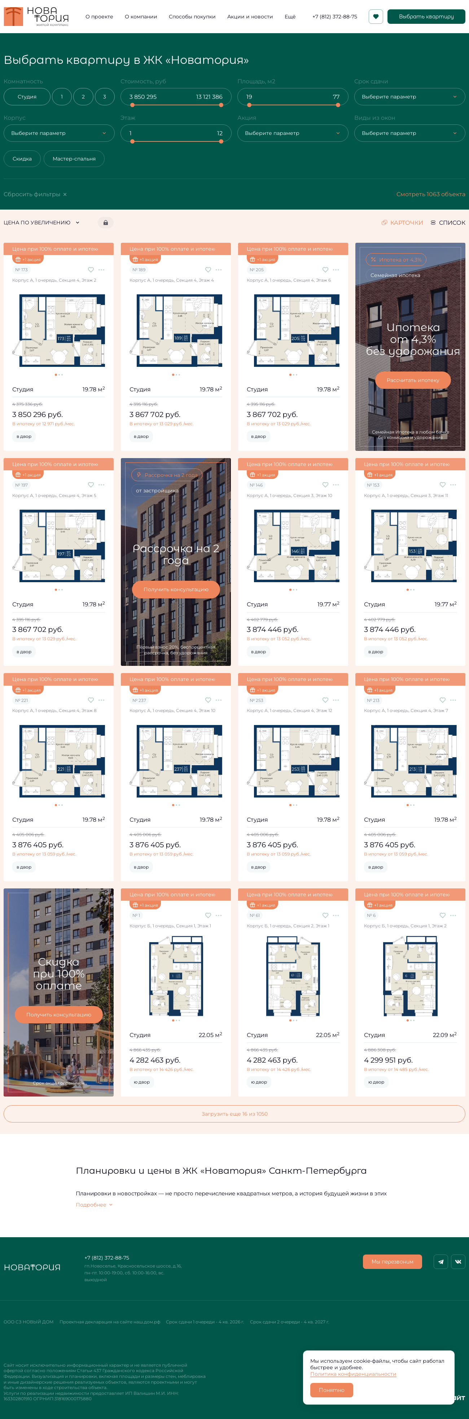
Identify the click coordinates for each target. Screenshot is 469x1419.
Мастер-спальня (74, 158)
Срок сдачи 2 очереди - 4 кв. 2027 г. (289, 1321)
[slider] (132, 105)
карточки (402, 222)
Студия (27, 96)
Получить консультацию (176, 589)
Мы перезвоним (392, 1261)
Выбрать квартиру (426, 16)
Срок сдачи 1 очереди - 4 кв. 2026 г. (205, 1321)
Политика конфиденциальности (353, 1373)
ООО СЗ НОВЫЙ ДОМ (29, 1321)
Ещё (290, 16)
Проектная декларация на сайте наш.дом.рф (110, 1321)
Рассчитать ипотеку (413, 380)
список (447, 222)
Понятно (332, 1390)
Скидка (22, 158)
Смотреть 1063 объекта (430, 194)
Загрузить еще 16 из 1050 (235, 1113)
